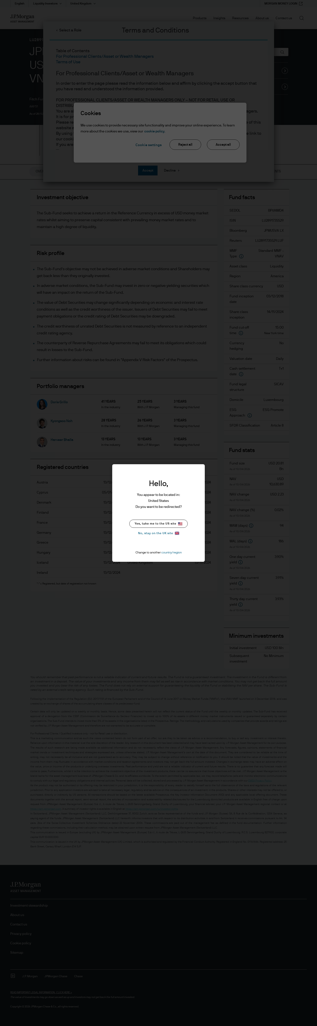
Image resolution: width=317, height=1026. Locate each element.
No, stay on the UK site (158, 533)
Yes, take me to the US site (158, 523)
